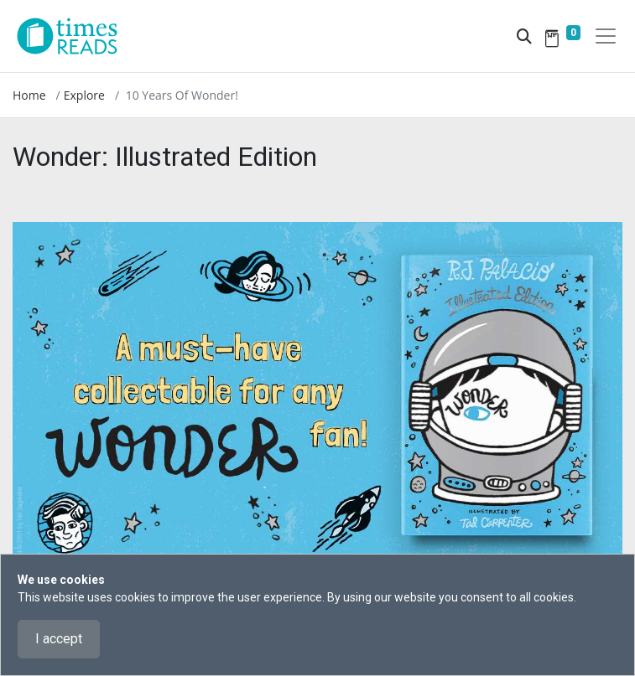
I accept (58, 639)
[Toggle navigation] (605, 36)
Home (29, 95)
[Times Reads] (74, 36)
